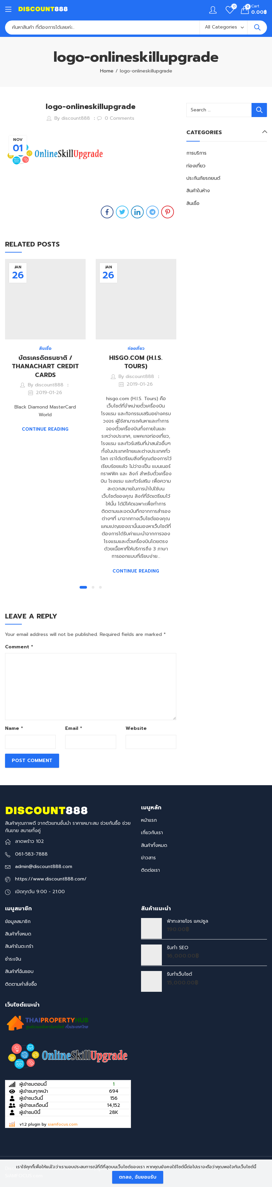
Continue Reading (45, 429)
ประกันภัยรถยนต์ (203, 178)
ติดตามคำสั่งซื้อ (21, 984)
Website (136, 728)
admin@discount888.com (43, 866)
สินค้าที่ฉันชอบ (19, 971)
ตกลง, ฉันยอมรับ (137, 1177)
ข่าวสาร (148, 857)
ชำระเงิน (13, 959)
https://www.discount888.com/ (51, 878)
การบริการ (196, 153)
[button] (83, 587)
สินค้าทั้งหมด (154, 845)
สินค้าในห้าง (198, 190)
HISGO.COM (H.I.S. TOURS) (136, 362)
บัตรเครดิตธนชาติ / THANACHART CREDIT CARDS (45, 366)
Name (14, 728)
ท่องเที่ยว (136, 348)
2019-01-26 (49, 392)
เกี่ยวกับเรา (152, 832)
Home (107, 70)
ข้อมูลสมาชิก (18, 921)
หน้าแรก (149, 820)
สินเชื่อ (45, 348)
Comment (19, 646)
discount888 (75, 118)
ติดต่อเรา (150, 870)
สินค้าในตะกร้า (19, 946)
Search (257, 27)
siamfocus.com (63, 1124)
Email (73, 728)
